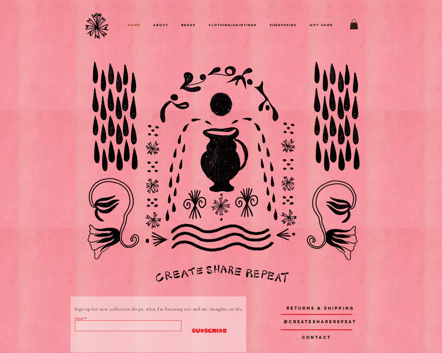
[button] (354, 24)
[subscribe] (206, 330)
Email (79, 318)
